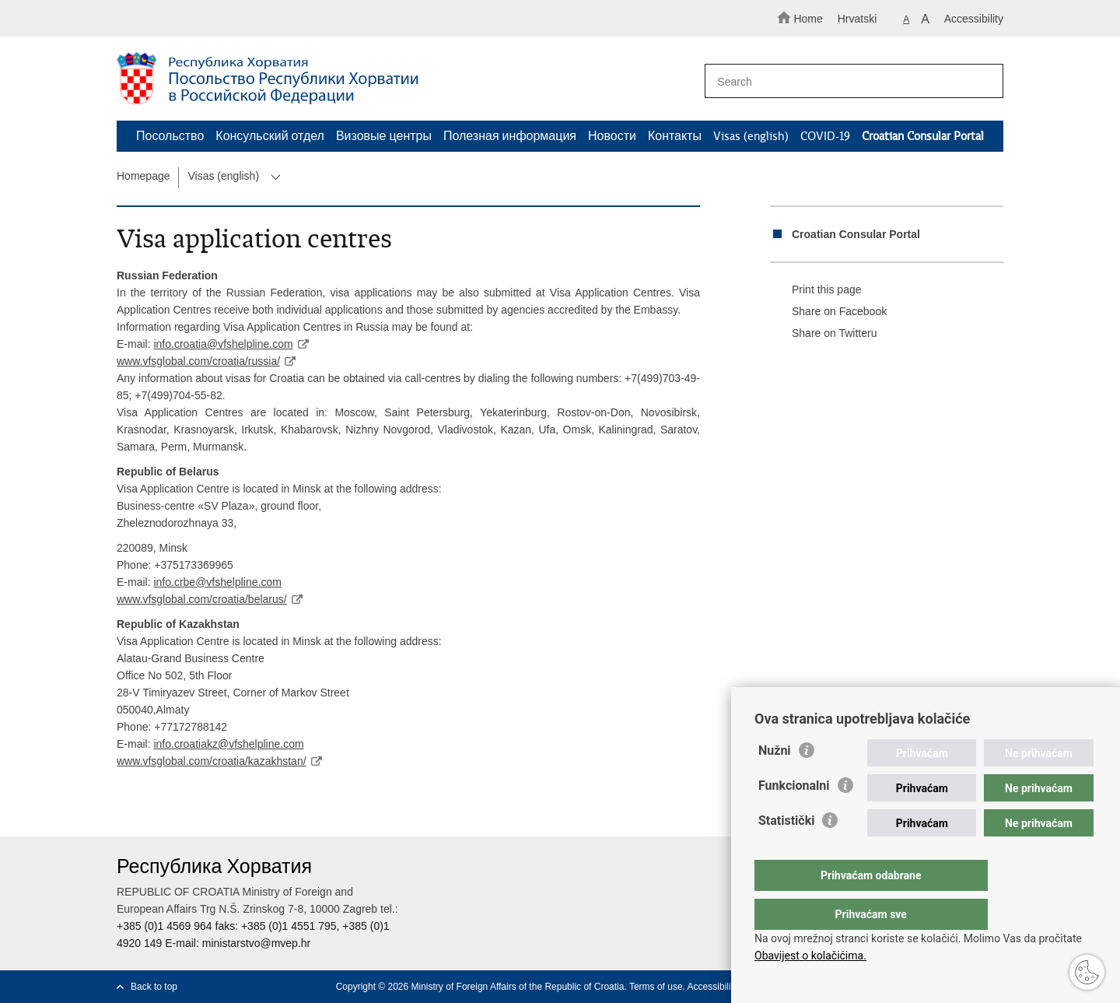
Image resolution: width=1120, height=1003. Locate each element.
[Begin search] (984, 81)
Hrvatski (857, 18)
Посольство (170, 136)
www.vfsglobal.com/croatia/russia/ (198, 361)
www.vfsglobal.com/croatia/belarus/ (202, 599)
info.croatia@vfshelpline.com (222, 344)
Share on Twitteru (823, 334)
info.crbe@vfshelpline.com (217, 582)
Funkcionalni (794, 816)
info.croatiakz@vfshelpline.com (228, 744)
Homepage (143, 176)
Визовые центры (384, 136)
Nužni (774, 781)
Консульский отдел (269, 136)
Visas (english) (751, 136)
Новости (612, 136)
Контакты (675, 136)
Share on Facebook (828, 312)
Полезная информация (509, 136)
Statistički (786, 851)
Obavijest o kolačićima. (810, 955)
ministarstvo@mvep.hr (256, 943)
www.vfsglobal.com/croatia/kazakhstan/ (211, 761)
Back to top (154, 986)
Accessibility (973, 18)
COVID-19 (825, 136)
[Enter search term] (846, 81)
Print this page (816, 290)
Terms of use (656, 986)
